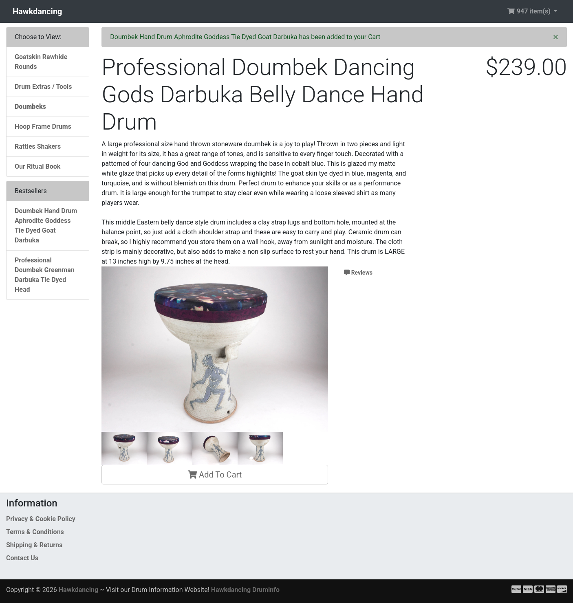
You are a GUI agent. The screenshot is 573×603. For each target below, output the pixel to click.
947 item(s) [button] (529, 11)
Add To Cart (215, 475)
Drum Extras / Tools (43, 86)
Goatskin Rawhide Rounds (41, 61)
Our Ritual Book (37, 166)
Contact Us (22, 558)
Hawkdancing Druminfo (245, 590)
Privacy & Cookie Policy (40, 519)
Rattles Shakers (38, 146)
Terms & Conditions (35, 532)
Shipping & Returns (34, 545)
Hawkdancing (37, 11)
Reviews (358, 272)
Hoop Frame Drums (43, 126)
